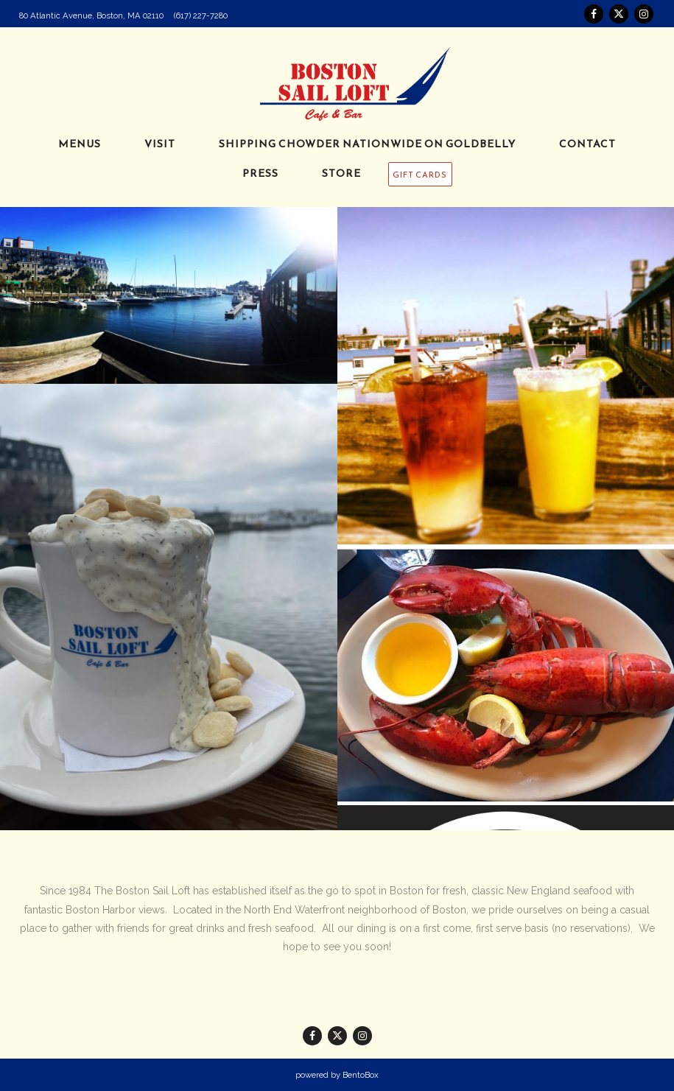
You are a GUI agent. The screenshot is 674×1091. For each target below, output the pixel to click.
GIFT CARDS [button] (420, 174)
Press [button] (260, 173)
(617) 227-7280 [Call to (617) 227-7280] (201, 15)
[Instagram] (643, 14)
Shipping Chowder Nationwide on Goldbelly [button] (367, 144)
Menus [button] (79, 144)
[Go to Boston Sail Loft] (91, 15)
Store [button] (341, 173)
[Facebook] (593, 14)
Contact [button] (587, 144)
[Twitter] (618, 14)
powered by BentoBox (337, 1075)
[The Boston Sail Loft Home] (337, 82)
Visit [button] (159, 144)
